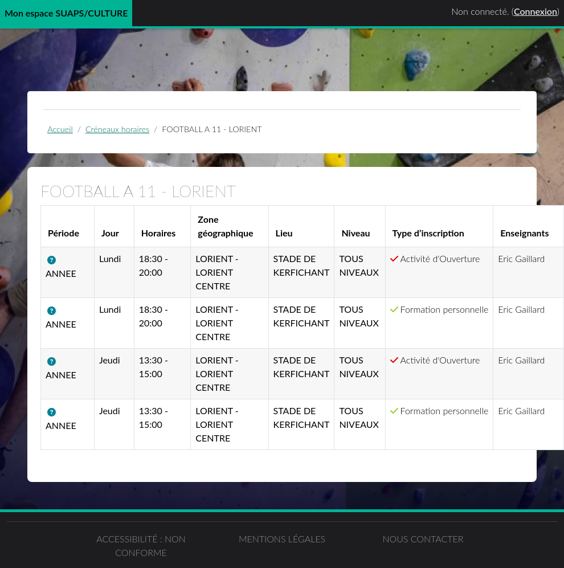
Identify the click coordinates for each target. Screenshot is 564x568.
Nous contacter (422, 538)
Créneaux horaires (117, 129)
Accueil (59, 129)
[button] (54, 260)
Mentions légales (282, 538)
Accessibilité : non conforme (141, 545)
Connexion (535, 11)
